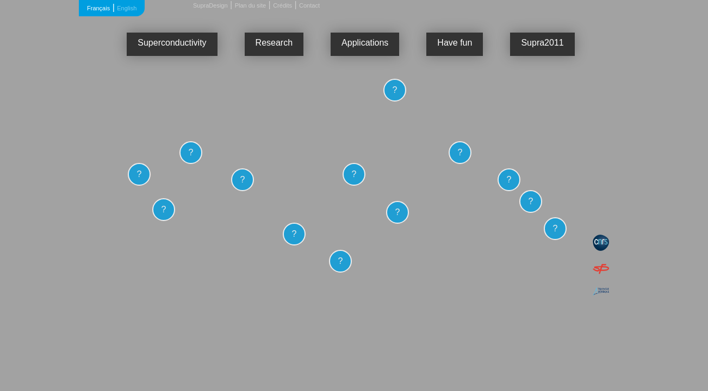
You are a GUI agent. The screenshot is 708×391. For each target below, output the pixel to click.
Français (98, 8)
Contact (309, 5)
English (126, 8)
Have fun (454, 42)
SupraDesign (210, 5)
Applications (364, 42)
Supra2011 (542, 42)
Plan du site (250, 5)
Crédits (282, 5)
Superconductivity (172, 42)
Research (274, 42)
